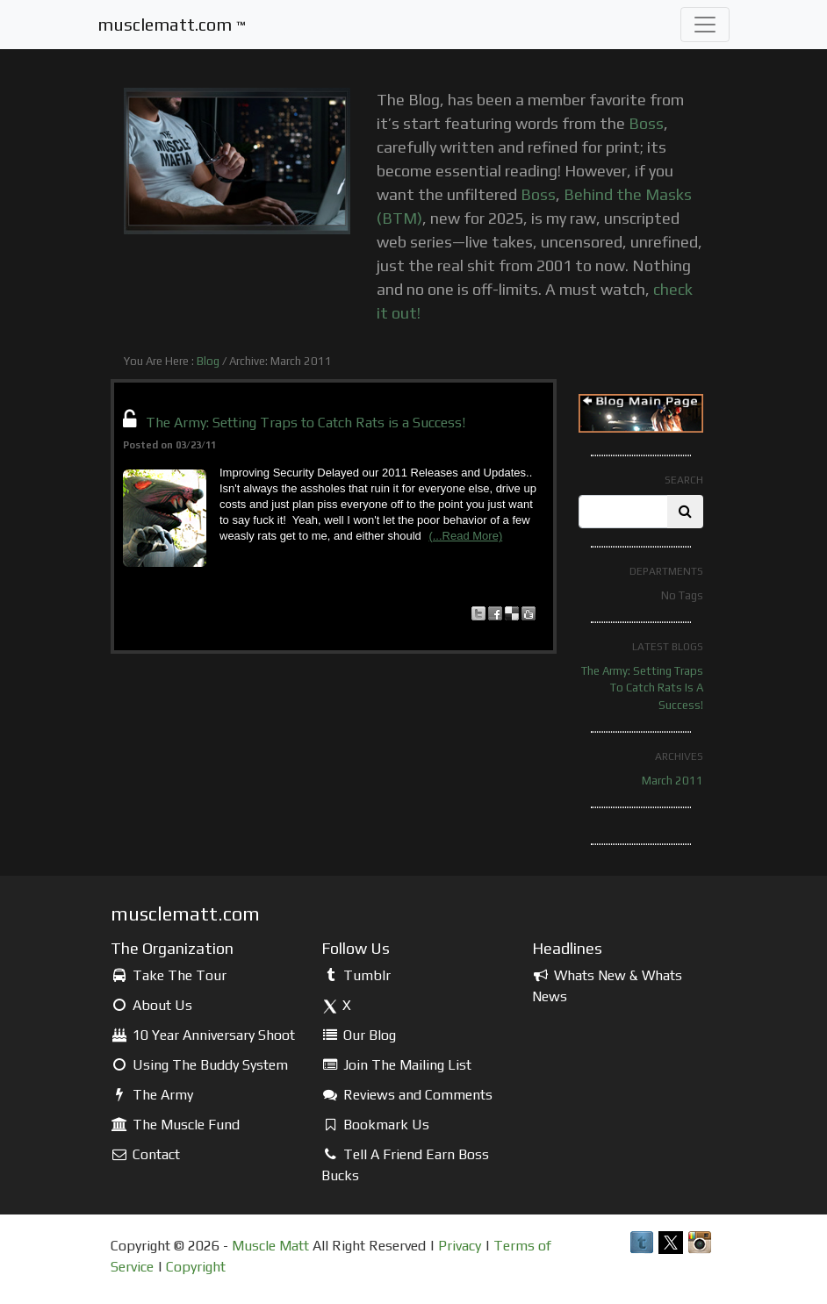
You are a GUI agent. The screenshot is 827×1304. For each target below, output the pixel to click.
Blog (208, 361)
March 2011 (672, 780)
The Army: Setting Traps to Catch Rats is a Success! (305, 422)
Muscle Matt (270, 1245)
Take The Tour (169, 975)
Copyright (196, 1266)
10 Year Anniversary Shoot (203, 1035)
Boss (646, 123)
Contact (145, 1154)
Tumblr (356, 975)
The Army (152, 1094)
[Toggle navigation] (705, 24)
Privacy (459, 1245)
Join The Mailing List (396, 1065)
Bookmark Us (375, 1124)
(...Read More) (465, 535)
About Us (151, 1005)
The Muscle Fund (175, 1124)
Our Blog (358, 1035)
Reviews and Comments (407, 1094)
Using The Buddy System (199, 1065)
